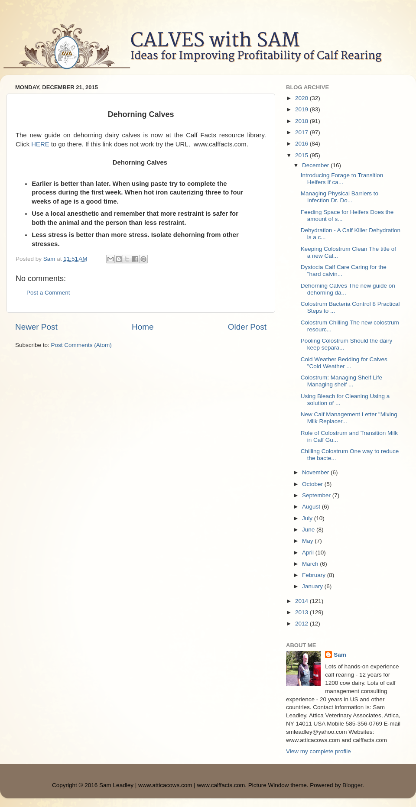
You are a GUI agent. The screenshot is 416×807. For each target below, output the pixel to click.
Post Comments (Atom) (81, 345)
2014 (302, 601)
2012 (302, 623)
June (309, 529)
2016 (302, 143)
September (317, 495)
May (308, 541)
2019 (302, 109)
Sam (340, 654)
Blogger (352, 785)
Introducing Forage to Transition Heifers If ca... (342, 178)
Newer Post (36, 326)
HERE (40, 144)
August (312, 506)
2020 (302, 98)
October (313, 484)
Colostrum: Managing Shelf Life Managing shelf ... (341, 381)
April (308, 552)
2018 (302, 121)
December (316, 165)
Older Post (247, 326)
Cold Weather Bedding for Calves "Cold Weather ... (344, 362)
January (313, 586)
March (311, 564)
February (314, 575)
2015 (302, 155)
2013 (302, 612)
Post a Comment (48, 292)
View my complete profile (318, 751)
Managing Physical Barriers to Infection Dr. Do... (339, 197)
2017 (302, 132)
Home (142, 326)
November (316, 472)
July (308, 518)
